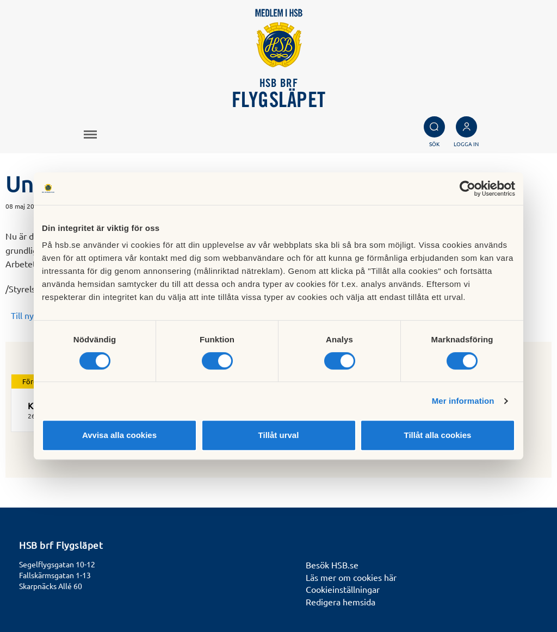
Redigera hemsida (340, 601)
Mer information (463, 400)
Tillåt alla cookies (438, 435)
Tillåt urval (278, 435)
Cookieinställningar (343, 589)
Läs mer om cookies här (351, 577)
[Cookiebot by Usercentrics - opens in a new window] (467, 188)
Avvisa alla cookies (119, 435)
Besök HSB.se (332, 564)
